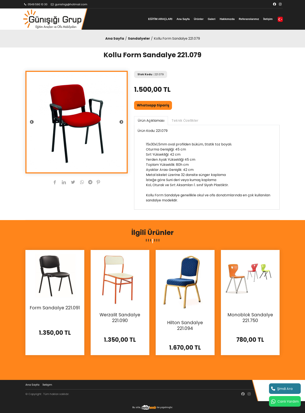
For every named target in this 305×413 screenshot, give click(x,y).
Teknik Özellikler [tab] (185, 120)
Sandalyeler (139, 38)
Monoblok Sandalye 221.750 (250, 318)
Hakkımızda (227, 19)
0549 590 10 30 (35, 4)
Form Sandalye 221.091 (55, 308)
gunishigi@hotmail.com (68, 4)
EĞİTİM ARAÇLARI (160, 19)
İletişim (268, 19)
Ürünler (199, 19)
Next (121, 122)
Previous (32, 122)
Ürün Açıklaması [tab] (151, 120)
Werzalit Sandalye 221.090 (120, 318)
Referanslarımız (249, 19)
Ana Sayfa (183, 19)
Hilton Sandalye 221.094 (185, 325)
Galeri (211, 19)
